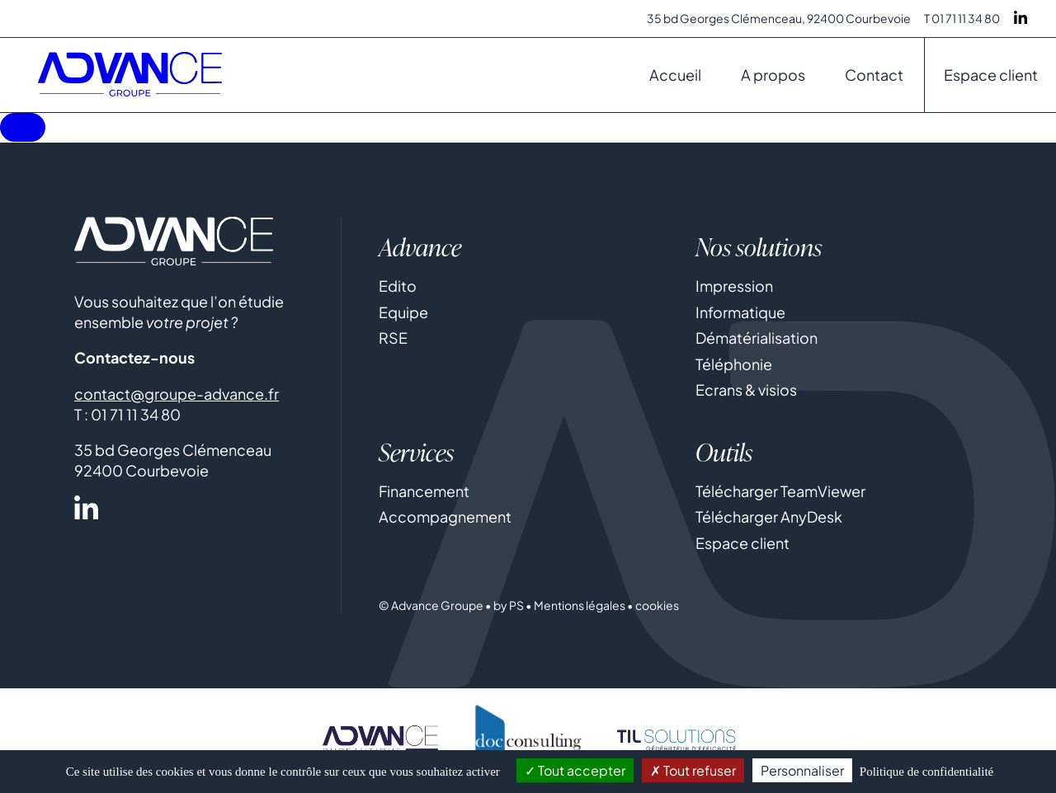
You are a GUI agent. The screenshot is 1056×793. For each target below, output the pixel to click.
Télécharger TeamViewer (780, 491)
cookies (657, 606)
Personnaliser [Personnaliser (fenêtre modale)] (802, 770)
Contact (874, 74)
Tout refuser (693, 770)
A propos (773, 74)
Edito (398, 286)
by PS (508, 606)
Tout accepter (575, 770)
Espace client (991, 74)
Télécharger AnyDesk (768, 518)
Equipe (403, 312)
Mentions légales (579, 606)
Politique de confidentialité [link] (926, 771)
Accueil (675, 74)
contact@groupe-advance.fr (176, 394)
